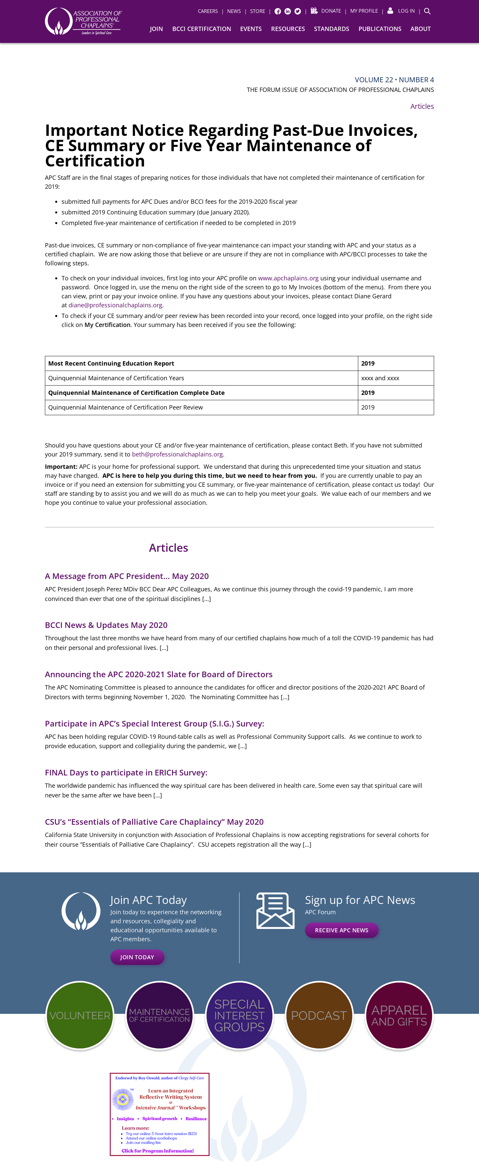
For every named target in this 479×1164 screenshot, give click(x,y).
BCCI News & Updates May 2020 (106, 624)
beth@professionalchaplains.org (177, 454)
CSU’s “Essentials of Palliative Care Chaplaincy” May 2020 (154, 821)
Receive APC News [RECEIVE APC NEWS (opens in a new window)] (342, 930)
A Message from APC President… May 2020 (127, 575)
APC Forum (320, 912)
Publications (380, 29)
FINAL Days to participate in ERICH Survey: (127, 772)
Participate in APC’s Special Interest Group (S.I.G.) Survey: (154, 723)
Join (156, 29)
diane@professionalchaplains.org (115, 305)
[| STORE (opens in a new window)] (254, 11)
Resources (288, 29)
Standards (331, 29)
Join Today (137, 957)
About (420, 29)
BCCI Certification (201, 29)
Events (251, 29)
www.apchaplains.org (288, 278)
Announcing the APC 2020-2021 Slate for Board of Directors (159, 674)
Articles (422, 106)
